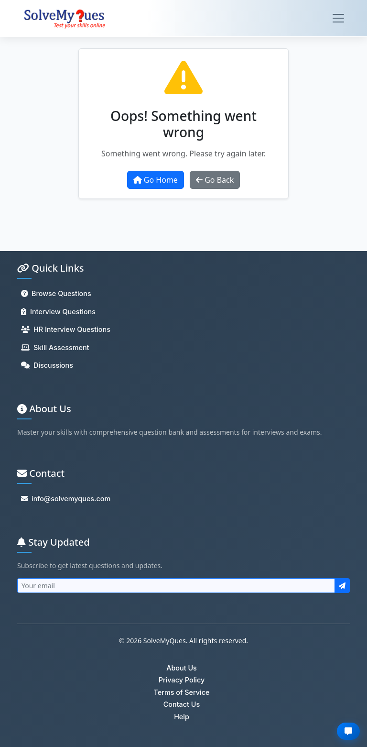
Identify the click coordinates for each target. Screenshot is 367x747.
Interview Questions (58, 312)
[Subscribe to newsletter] (342, 585)
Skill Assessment (55, 347)
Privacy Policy (182, 680)
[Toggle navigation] (338, 18)
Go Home (155, 180)
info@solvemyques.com (65, 498)
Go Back (215, 180)
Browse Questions (56, 293)
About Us (181, 668)
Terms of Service (181, 692)
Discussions (47, 365)
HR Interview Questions (65, 329)
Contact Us (181, 704)
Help (181, 717)
